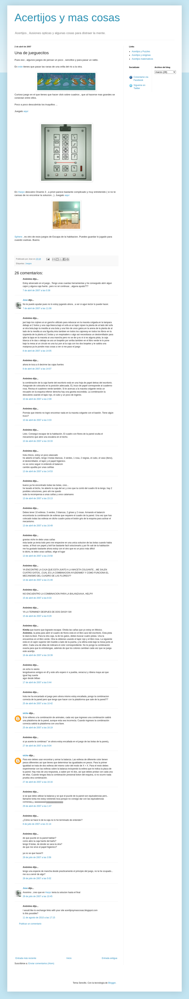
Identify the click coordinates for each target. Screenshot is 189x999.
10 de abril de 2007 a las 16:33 (38, 441)
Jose (25, 300)
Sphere (18, 236)
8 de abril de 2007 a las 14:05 (37, 351)
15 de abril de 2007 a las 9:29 (37, 616)
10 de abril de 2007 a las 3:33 (37, 420)
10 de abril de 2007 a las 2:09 (37, 399)
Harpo (21, 192)
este (20, 66)
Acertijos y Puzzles (141, 51)
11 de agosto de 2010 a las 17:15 (39, 917)
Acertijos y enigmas (141, 55)
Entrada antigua (109, 958)
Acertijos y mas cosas (67, 17)
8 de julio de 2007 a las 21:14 (37, 824)
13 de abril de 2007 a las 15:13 (38, 498)
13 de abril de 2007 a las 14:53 (38, 471)
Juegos (28, 263)
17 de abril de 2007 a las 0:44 (37, 682)
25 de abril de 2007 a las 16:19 (38, 727)
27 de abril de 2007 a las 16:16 (38, 782)
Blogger (112, 983)
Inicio (69, 958)
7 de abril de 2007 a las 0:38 (36, 290)
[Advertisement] (66, 941)
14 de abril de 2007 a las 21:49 (38, 580)
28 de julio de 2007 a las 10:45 (37, 896)
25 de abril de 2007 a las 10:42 (38, 703)
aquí (26, 111)
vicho (25, 713)
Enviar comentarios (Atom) (41, 963)
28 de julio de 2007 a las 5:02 (37, 878)
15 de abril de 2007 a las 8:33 (37, 598)
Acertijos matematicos (142, 59)
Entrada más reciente (25, 958)
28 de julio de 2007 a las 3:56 (37, 857)
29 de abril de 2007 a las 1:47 (37, 806)
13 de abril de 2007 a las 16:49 (38, 525)
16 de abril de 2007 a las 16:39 (38, 655)
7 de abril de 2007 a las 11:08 (37, 308)
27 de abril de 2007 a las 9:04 (37, 745)
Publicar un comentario (30, 923)
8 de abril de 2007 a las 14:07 (37, 369)
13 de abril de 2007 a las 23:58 (38, 556)
